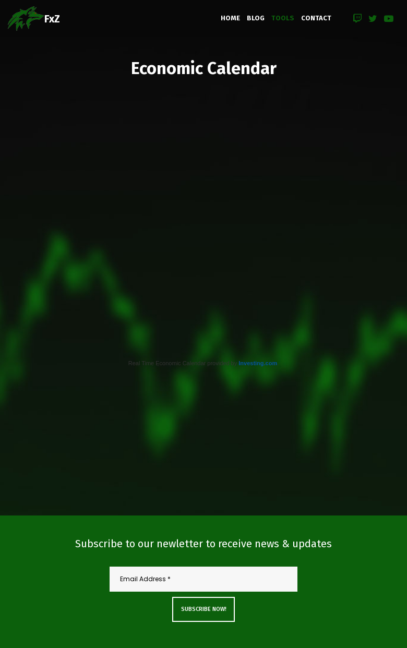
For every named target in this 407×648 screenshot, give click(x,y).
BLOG (256, 18)
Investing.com (257, 363)
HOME (230, 18)
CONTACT (316, 18)
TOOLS (282, 18)
